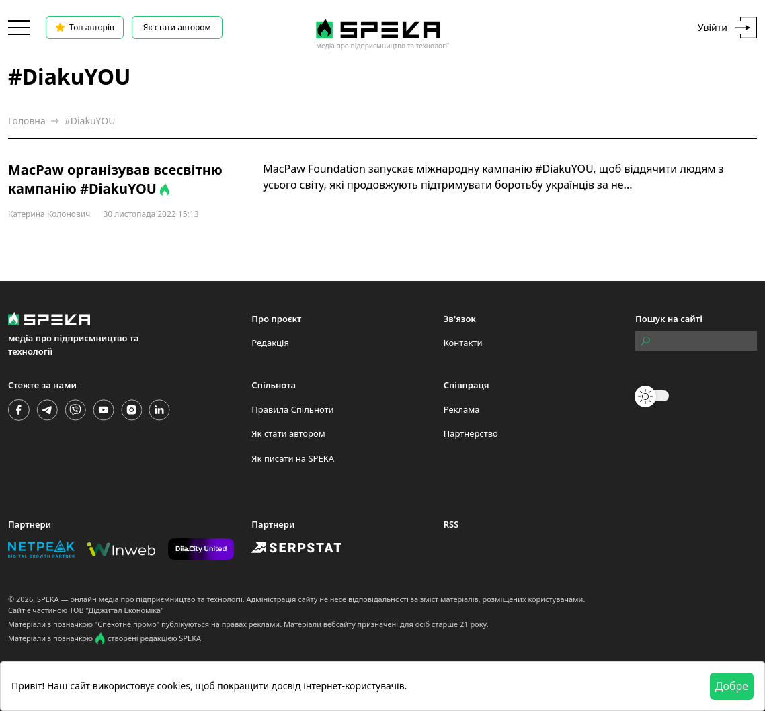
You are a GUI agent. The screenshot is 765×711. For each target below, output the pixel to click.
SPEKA (48, 599)
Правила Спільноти (292, 409)
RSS (451, 524)
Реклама (462, 409)
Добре (731, 686)
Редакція (270, 343)
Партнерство (471, 433)
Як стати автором (177, 27)
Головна (27, 120)
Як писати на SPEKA (292, 458)
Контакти (463, 343)
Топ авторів (84, 27)
